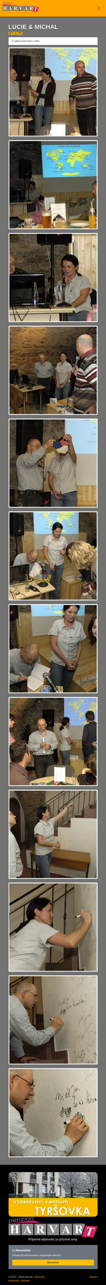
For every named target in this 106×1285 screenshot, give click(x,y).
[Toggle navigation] (99, 8)
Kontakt (25, 1280)
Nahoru (94, 1277)
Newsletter (53, 1262)
